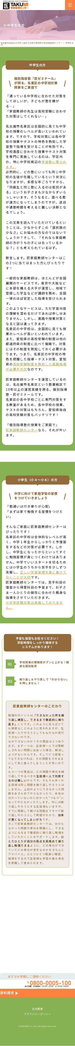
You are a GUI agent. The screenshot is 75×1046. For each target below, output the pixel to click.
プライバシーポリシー (37, 1014)
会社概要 (37, 1009)
